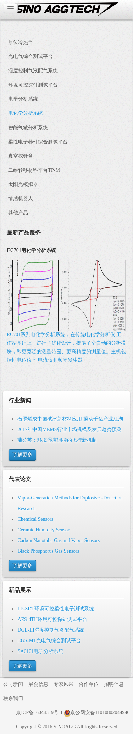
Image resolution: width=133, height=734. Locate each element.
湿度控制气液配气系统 (33, 70)
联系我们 (13, 698)
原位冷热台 (20, 42)
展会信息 (38, 684)
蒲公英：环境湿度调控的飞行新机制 (57, 440)
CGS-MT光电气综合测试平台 (49, 640)
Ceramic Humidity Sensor (43, 529)
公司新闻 (13, 684)
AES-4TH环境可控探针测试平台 (52, 619)
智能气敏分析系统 (28, 127)
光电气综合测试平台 (30, 56)
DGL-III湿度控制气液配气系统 (50, 630)
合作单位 (89, 684)
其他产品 (18, 212)
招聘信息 (114, 684)
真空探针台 (20, 156)
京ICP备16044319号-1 (39, 712)
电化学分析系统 (25, 113)
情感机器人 (20, 198)
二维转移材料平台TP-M (34, 170)
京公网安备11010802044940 (96, 712)
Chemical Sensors (35, 519)
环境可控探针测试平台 (33, 84)
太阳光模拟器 (23, 184)
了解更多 (22, 454)
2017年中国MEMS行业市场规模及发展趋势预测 (69, 429)
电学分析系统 (23, 99)
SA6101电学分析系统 (40, 651)
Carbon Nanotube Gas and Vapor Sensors (58, 540)
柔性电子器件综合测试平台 (38, 142)
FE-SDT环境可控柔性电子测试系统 (55, 608)
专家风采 (63, 684)
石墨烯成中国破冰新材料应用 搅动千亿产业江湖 (70, 419)
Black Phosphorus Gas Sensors (48, 551)
